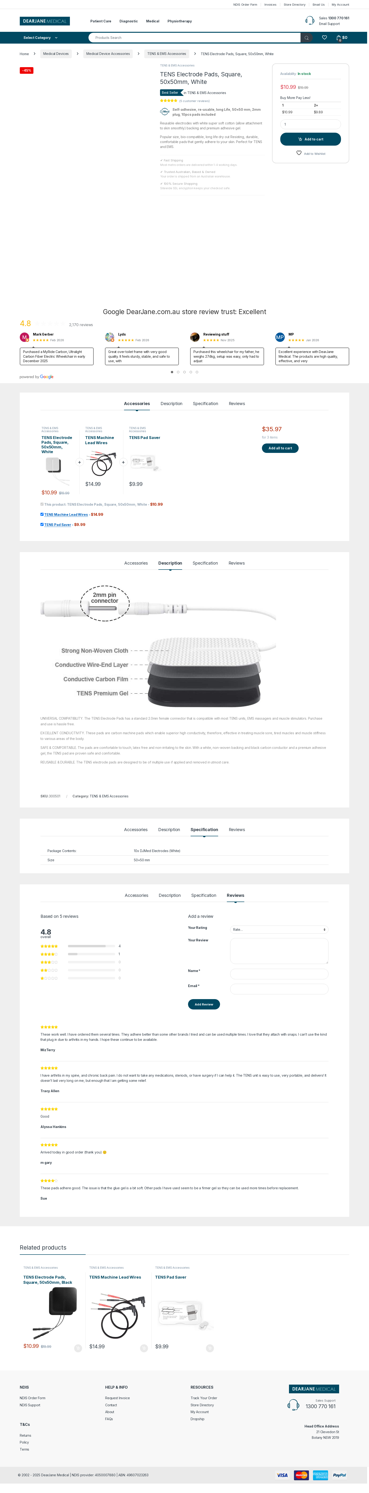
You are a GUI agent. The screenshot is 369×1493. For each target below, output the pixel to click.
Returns (25, 1435)
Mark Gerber (43, 334)
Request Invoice (117, 1398)
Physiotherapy (180, 21)
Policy (24, 1442)
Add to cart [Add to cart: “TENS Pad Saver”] (210, 1348)
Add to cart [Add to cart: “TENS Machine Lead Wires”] (144, 1348)
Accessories (137, 404)
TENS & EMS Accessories (166, 54)
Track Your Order (204, 1398)
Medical (152, 21)
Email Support (329, 24)
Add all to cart (280, 448)
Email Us (319, 4)
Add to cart (314, 139)
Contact (111, 1405)
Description (171, 404)
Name (194, 971)
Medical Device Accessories (108, 54)
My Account (340, 4)
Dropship (198, 1419)
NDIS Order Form (245, 4)
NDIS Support (30, 1405)
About (109, 1412)
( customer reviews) (194, 101)
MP (291, 334)
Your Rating (197, 928)
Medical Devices (56, 54)
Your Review (198, 940)
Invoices (271, 4)
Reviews (237, 404)
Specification (205, 404)
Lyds (122, 334)
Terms (24, 1449)
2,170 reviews (81, 324)
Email (194, 986)
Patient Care (100, 21)
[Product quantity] (310, 124)
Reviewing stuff (216, 334)
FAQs (109, 1419)
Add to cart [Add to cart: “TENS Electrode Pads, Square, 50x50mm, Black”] (78, 1348)
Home (24, 54)
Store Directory (294, 4)
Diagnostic (129, 21)
